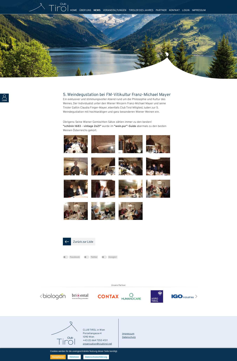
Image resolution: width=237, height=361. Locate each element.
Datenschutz (129, 337)
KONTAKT (174, 10)
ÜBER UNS (85, 10)
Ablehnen (74, 357)
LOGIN (186, 10)
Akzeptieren (58, 357)
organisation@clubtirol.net (97, 343)
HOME (73, 10)
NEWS (97, 10)
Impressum (128, 333)
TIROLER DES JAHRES (141, 10)
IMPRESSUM (199, 10)
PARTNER (161, 10)
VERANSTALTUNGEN (114, 10)
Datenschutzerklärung (96, 357)
